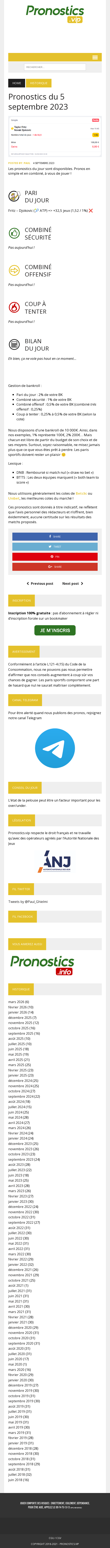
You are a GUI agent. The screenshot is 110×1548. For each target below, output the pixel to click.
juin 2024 (15, 1112)
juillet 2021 (16, 1291)
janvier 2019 (17, 1443)
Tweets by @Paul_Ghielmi (28, 901)
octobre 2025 (18, 1028)
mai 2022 (15, 1243)
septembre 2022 (20, 1222)
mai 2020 (15, 1364)
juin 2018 (15, 1480)
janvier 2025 (17, 1075)
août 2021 (16, 1285)
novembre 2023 (20, 1149)
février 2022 (17, 1259)
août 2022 (16, 1228)
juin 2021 (15, 1296)
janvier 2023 (17, 1201)
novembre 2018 (20, 1453)
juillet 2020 (16, 1354)
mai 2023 (15, 1180)
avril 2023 (15, 1185)
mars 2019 (16, 1432)
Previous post (40, 583)
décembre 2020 (20, 1327)
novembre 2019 (20, 1390)
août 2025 (16, 1038)
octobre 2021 (18, 1280)
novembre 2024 (20, 1086)
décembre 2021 (20, 1269)
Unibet (14, 498)
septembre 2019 (20, 1401)
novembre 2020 (20, 1332)
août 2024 (16, 1101)
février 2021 (17, 1317)
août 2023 (16, 1164)
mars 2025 (16, 1065)
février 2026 (17, 1007)
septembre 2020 (20, 1343)
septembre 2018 (20, 1464)
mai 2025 (15, 1054)
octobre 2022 (18, 1217)
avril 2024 (15, 1122)
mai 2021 (15, 1301)
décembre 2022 (20, 1206)
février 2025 (17, 1070)
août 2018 (16, 1469)
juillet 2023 (16, 1170)
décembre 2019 (20, 1385)
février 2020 (17, 1375)
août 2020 (16, 1348)
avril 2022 (15, 1248)
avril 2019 (15, 1427)
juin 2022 (15, 1238)
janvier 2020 (17, 1380)
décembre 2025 (20, 1017)
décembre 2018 (20, 1448)
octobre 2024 (18, 1091)
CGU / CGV (55, 1538)
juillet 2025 (16, 1044)
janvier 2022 (17, 1264)
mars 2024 (16, 1128)
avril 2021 (15, 1306)
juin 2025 (15, 1049)
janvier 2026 (17, 1012)
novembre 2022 (20, 1212)
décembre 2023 (20, 1143)
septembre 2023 (20, 1159)
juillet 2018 (16, 1474)
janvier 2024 (17, 1138)
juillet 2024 (16, 1107)
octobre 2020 (18, 1338)
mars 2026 (16, 1002)
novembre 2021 (20, 1275)
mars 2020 (16, 1369)
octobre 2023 (18, 1154)
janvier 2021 (17, 1322)
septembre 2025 (20, 1033)
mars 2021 (16, 1311)
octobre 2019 (18, 1396)
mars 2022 (16, 1254)
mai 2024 (15, 1117)
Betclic (82, 493)
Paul (27, 163)
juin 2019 (15, 1417)
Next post (72, 583)
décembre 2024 (20, 1080)
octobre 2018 (18, 1459)
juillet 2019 (16, 1411)
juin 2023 (15, 1175)
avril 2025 (15, 1059)
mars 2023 (16, 1191)
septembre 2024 (20, 1096)
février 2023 (17, 1196)
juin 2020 (15, 1359)
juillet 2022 (16, 1233)
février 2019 (17, 1438)
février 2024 (17, 1133)
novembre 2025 (20, 1023)
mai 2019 (15, 1422)
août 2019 (16, 1406)
